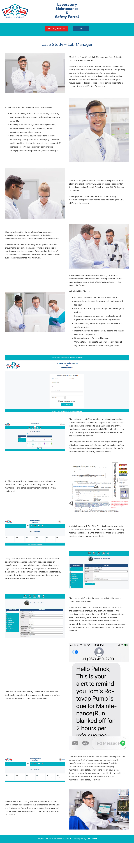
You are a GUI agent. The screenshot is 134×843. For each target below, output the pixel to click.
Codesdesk (92, 838)
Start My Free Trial (57, 28)
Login (81, 28)
